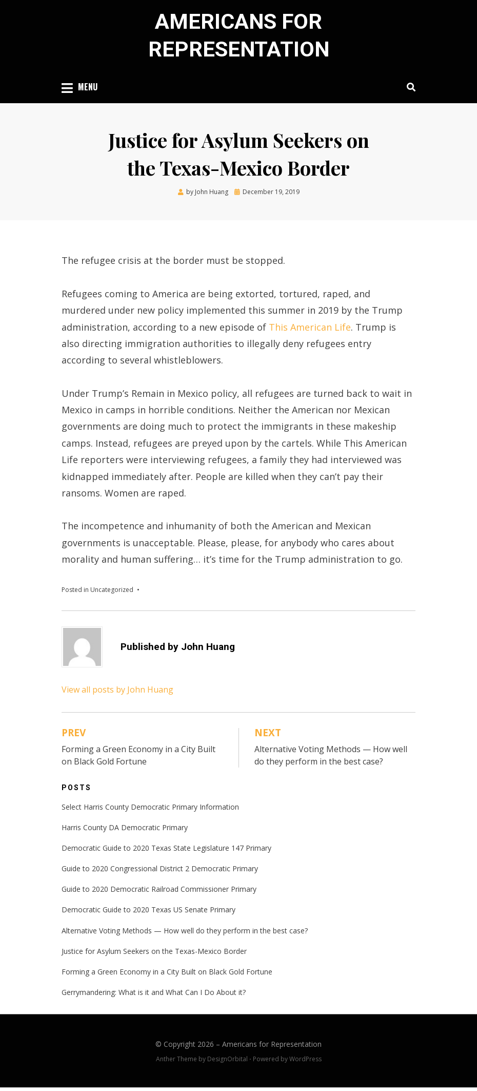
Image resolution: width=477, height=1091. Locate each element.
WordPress (305, 1062)
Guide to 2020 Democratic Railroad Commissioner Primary (159, 892)
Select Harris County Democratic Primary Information (150, 810)
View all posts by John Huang (117, 693)
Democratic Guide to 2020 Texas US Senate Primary (148, 913)
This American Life (310, 330)
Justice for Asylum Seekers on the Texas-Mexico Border (154, 954)
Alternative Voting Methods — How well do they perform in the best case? (185, 934)
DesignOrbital (227, 1062)
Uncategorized (111, 592)
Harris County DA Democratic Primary (125, 830)
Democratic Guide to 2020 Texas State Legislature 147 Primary (166, 851)
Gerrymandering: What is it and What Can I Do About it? (154, 996)
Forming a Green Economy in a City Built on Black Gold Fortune (167, 975)
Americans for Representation (272, 1047)
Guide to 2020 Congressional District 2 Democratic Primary (160, 872)
